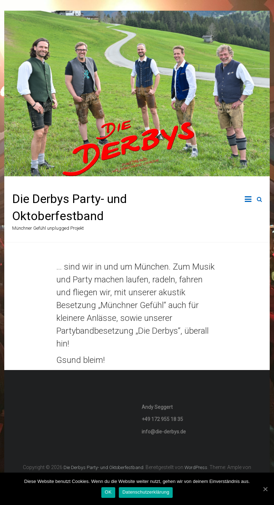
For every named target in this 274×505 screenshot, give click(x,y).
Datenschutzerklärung (145, 492)
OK (108, 492)
